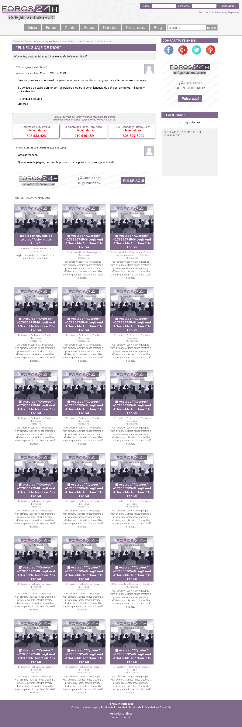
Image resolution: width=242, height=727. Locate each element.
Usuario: (146, 6)
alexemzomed (121, 717)
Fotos (89, 27)
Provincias (135, 27)
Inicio (32, 27)
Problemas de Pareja (41, 335)
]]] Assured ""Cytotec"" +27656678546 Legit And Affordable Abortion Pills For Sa (84, 241)
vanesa (20, 73)
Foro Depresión (131, 583)
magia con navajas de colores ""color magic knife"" (36, 239)
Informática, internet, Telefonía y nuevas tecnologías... (133, 253)
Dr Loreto (71, 252)
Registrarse (233, 12)
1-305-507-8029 (132, 136)
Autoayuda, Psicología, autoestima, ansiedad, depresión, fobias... (44, 40)
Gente (70, 27)
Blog (158, 27)
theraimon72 (27, 248)
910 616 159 (84, 136)
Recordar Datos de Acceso (212, 12)
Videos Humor (44, 248)
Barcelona (84, 255)
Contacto (76, 707)
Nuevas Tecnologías (88, 252)
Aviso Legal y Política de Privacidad (106, 707)
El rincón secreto (103, 40)
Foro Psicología (85, 40)
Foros (51, 27)
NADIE (19, 147)
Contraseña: (184, 6)
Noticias (110, 27)
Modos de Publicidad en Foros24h (150, 707)
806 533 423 (36, 136)
